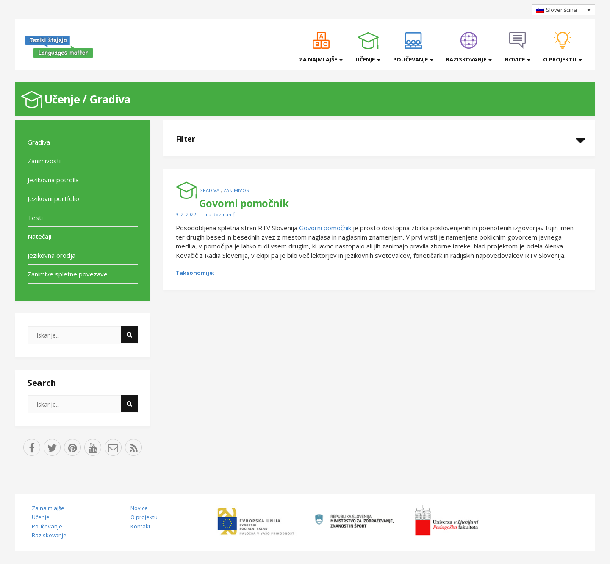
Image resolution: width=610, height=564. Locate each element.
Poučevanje (413, 59)
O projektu (562, 59)
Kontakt (140, 526)
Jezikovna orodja (51, 255)
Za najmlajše (321, 59)
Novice (517, 59)
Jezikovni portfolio (53, 198)
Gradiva (109, 99)
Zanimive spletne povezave (68, 274)
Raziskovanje (469, 59)
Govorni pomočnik (325, 227)
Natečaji (39, 236)
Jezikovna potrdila (53, 180)
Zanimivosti (44, 160)
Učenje (367, 59)
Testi (35, 217)
